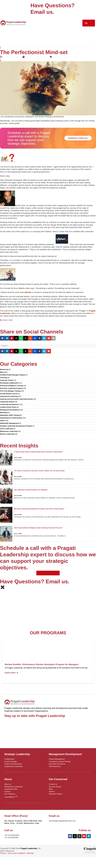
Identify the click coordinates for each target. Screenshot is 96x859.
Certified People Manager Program (12, 375)
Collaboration (9, 759)
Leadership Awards (7, 402)
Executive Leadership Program (11, 388)
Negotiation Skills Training (9, 415)
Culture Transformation (13, 764)
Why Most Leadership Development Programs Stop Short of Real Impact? (39, 509)
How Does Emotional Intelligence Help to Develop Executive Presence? (38, 528)
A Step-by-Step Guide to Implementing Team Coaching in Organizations (38, 452)
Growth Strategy (10, 762)
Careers (7, 792)
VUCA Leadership (6, 428)
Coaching (3, 377)
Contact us (53, 784)
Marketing (3, 412)
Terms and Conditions (16, 853)
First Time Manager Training (10, 391)
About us (7, 784)
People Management (57, 759)
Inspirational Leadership (9, 396)
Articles (51, 792)
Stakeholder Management (9, 423)
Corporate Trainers (7, 380)
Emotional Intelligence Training (11, 385)
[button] (2, 338)
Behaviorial (4, 369)
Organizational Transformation (11, 418)
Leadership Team (11, 789)
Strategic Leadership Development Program (16, 426)
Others (2, 420)
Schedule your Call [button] (78, 138)
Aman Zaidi (8, 320)
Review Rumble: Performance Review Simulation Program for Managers (42, 664)
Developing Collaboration (9, 383)
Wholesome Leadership (8, 431)
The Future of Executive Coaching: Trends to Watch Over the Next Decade (39, 471)
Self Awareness (55, 766)
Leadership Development (65, 57)
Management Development (10, 410)
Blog (1, 372)
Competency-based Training (59, 762)
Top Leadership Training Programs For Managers (30, 490)
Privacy (3, 853)
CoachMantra (10, 797)
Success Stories (55, 787)
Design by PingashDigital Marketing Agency (90, 851)
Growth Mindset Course (8, 393)
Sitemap (30, 853)
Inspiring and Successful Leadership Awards (16, 399)
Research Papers (55, 794)
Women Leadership (7, 434)
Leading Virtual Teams (8, 407)
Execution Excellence (57, 764)
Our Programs (9, 794)
